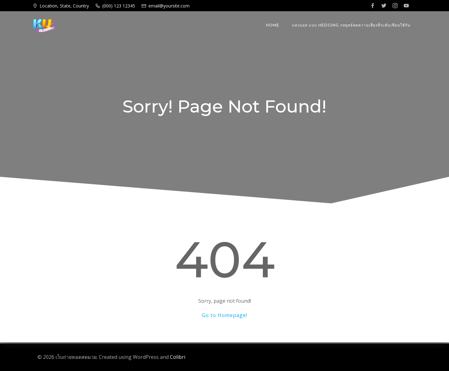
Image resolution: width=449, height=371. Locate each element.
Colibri (177, 357)
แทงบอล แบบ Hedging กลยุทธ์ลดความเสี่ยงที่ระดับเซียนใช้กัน (351, 25)
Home (272, 25)
